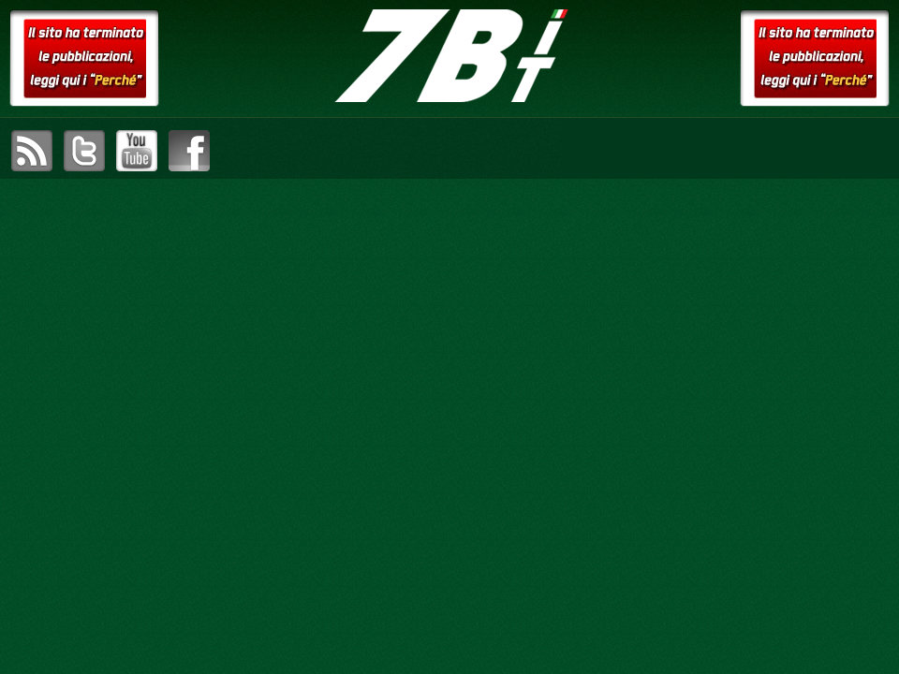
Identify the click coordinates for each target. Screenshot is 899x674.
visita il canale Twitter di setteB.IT (84, 150)
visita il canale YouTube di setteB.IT (136, 150)
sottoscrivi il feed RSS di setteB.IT (31, 150)
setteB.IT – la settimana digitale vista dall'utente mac (449, 56)
